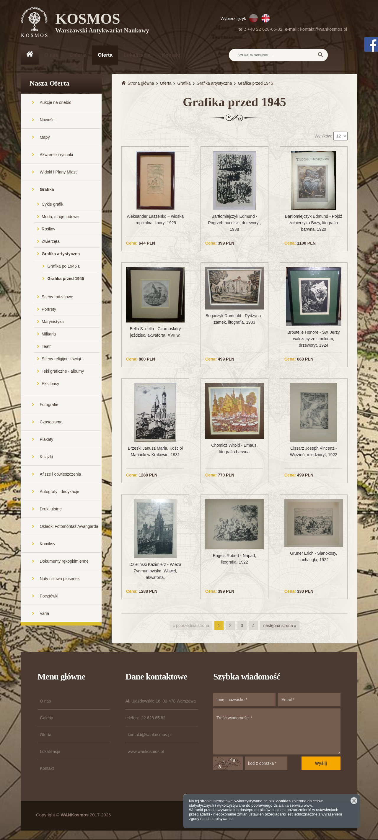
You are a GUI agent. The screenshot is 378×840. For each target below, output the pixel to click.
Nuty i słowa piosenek (59, 579)
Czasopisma (51, 422)
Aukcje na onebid (55, 103)
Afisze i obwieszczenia (60, 474)
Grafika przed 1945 (65, 279)
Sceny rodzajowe (57, 297)
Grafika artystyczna (61, 254)
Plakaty (46, 440)
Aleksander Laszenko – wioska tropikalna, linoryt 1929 (155, 220)
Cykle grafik (52, 204)
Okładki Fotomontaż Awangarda (69, 527)
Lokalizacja (137, 55)
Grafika (47, 190)
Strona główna (141, 83)
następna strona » (279, 626)
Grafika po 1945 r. (63, 266)
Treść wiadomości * (276, 732)
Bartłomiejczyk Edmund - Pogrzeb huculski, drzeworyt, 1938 (234, 223)
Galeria (78, 55)
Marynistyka (53, 322)
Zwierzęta (51, 242)
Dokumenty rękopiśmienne (64, 561)
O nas (51, 55)
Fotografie (49, 405)
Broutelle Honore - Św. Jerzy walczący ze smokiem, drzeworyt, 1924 (313, 339)
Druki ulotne (51, 509)
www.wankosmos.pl (146, 752)
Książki (46, 457)
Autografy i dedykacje (59, 492)
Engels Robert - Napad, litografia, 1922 (234, 559)
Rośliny (48, 229)
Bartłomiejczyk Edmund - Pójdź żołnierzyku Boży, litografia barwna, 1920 (313, 223)
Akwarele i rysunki (56, 155)
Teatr (46, 347)
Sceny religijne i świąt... (63, 359)
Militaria (49, 334)
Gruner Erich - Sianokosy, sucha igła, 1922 (313, 557)
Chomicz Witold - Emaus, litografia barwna (234, 449)
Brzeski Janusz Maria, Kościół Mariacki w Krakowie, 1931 (155, 452)
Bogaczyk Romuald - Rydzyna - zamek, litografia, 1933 (234, 319)
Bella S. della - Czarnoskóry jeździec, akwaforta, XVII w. (155, 332)
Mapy (45, 137)
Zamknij (354, 800)
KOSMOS (102, 23)
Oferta (105, 55)
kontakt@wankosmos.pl (323, 29)
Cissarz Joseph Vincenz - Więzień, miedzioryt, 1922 (313, 452)
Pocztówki (49, 596)
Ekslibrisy (50, 384)
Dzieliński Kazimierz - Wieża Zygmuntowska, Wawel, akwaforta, (155, 571)
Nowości (47, 120)
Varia (44, 614)
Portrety (49, 309)
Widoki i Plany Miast (58, 172)
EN (265, 18)
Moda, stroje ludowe (60, 217)
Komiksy (47, 544)
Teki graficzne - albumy (63, 371)
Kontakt (171, 55)
